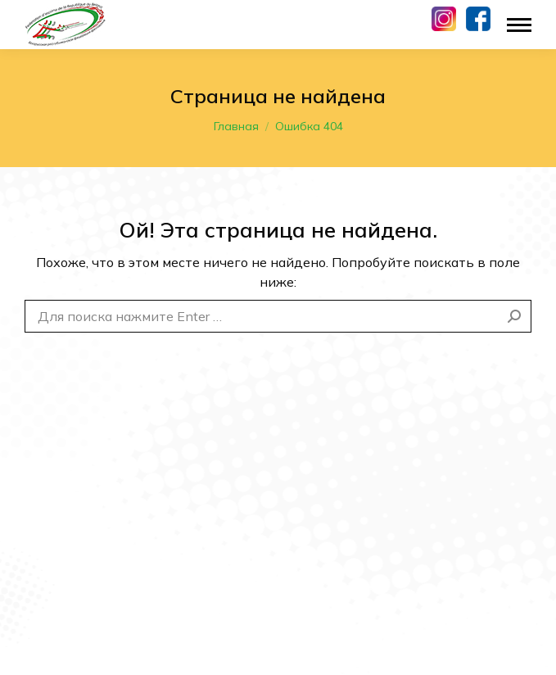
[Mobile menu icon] (519, 25)
